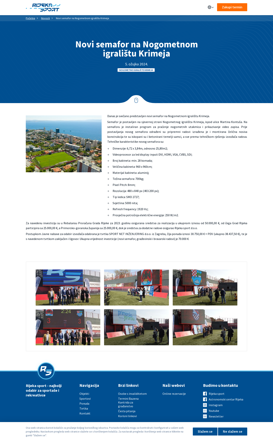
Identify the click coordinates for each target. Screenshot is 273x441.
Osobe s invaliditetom (132, 394)
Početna (30, 18)
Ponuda (91, 7)
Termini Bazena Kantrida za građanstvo (128, 402)
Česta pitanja (126, 411)
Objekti (75, 7)
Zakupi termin (232, 7)
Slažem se (205, 431)
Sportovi (109, 7)
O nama (145, 7)
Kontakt (161, 7)
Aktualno (128, 7)
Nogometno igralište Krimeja (136, 70)
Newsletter (216, 416)
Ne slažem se (232, 431)
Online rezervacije (174, 394)
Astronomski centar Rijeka (226, 399)
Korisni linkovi (127, 416)
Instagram (216, 405)
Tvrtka (83, 408)
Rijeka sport (216, 394)
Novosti (45, 18)
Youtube (214, 411)
